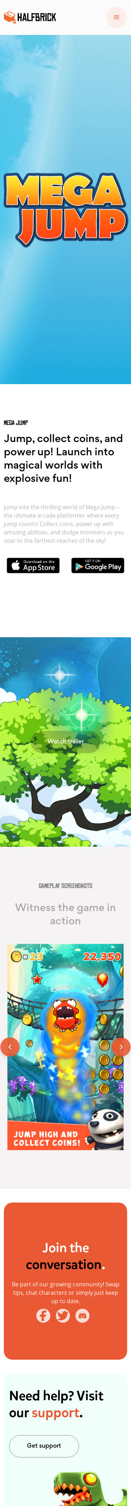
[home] (30, 17)
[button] (116, 17)
